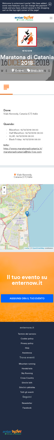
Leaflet (27, 248)
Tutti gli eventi (27, 392)
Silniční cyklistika (27, 387)
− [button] (4, 192)
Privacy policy (27, 343)
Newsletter (27, 403)
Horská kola (27, 368)
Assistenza (27, 353)
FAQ (27, 348)
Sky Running (27, 373)
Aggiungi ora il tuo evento (27, 298)
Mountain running (27, 364)
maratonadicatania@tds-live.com (22, 151)
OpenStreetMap (38, 248)
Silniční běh (37, 70)
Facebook (27, 408)
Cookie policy (27, 338)
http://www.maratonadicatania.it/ (22, 148)
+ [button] (4, 188)
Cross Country (27, 378)
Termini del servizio (27, 334)
